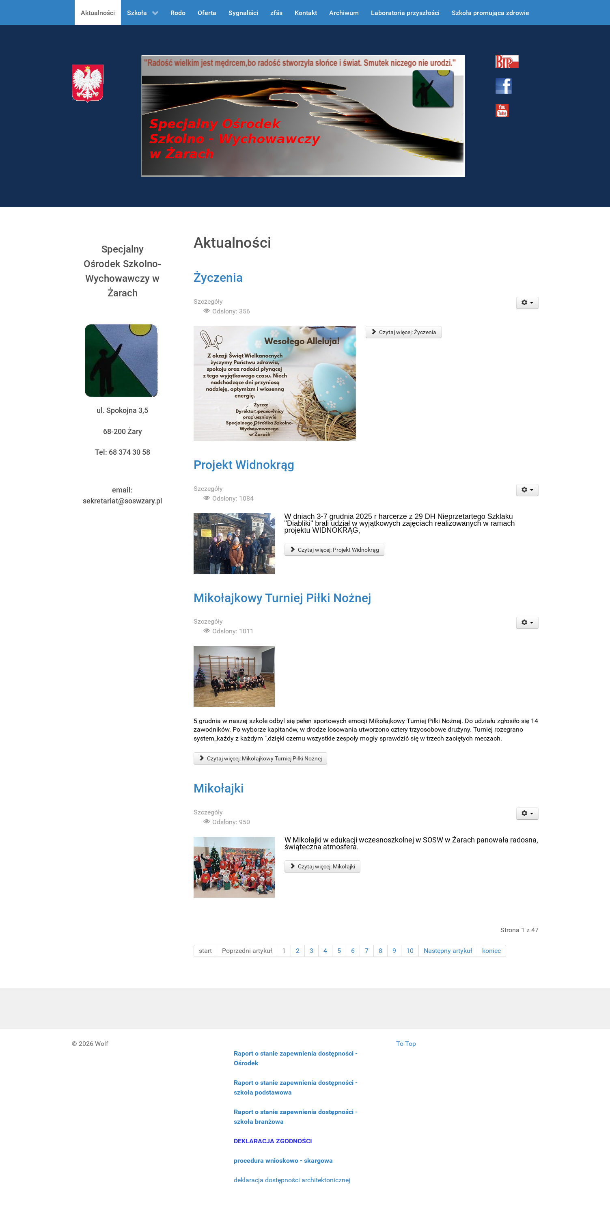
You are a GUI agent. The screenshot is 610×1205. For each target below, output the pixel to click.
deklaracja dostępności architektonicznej (292, 1180)
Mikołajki (219, 788)
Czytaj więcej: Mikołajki (323, 866)
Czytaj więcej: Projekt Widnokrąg (334, 549)
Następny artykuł (448, 950)
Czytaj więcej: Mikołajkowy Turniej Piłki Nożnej (260, 758)
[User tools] (527, 303)
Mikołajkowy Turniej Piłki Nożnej (282, 598)
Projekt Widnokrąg (244, 465)
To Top (406, 1043)
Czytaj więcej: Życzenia (404, 332)
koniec (491, 950)
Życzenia (218, 277)
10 (410, 950)
